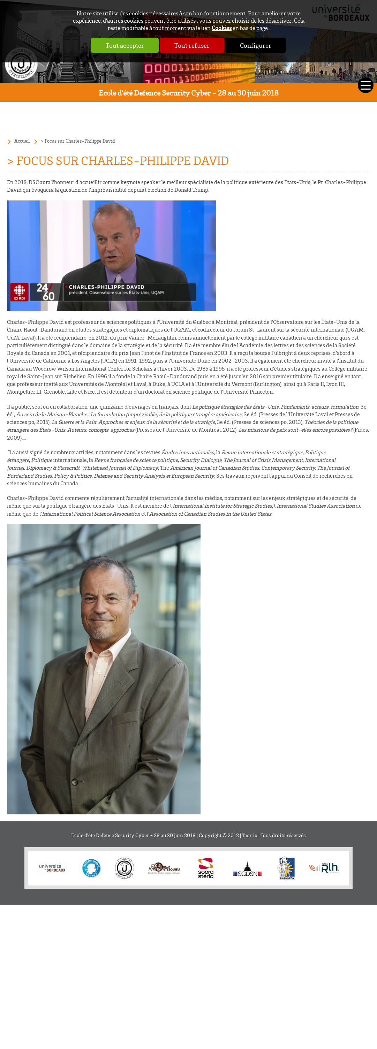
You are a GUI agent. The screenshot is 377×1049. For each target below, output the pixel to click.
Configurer (255, 45)
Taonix (249, 835)
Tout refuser (192, 45)
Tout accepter (125, 45)
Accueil (22, 141)
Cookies (222, 27)
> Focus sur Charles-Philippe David (78, 141)
